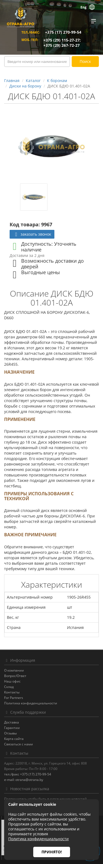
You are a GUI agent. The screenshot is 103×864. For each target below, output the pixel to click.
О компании (14, 670)
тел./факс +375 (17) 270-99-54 (27, 774)
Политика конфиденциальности (30, 703)
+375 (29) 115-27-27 (61, 40)
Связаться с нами (18, 744)
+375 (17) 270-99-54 (63, 32)
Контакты (12, 692)
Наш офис (12, 681)
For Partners (13, 697)
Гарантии (12, 727)
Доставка (11, 722)
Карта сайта (14, 738)
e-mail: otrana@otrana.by (23, 779)
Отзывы (10, 733)
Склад (9, 686)
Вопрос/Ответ (15, 675)
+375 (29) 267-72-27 (61, 45)
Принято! (51, 851)
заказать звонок (32, 234)
